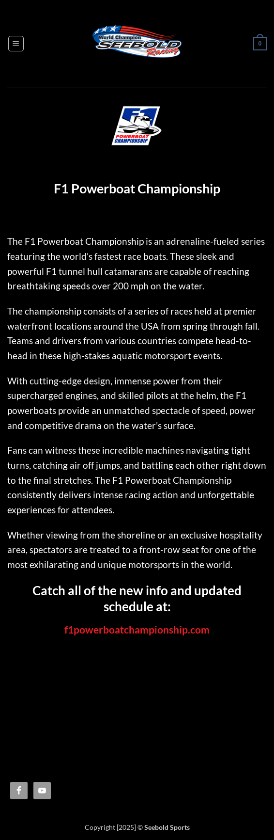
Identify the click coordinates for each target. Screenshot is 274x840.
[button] (16, 43)
